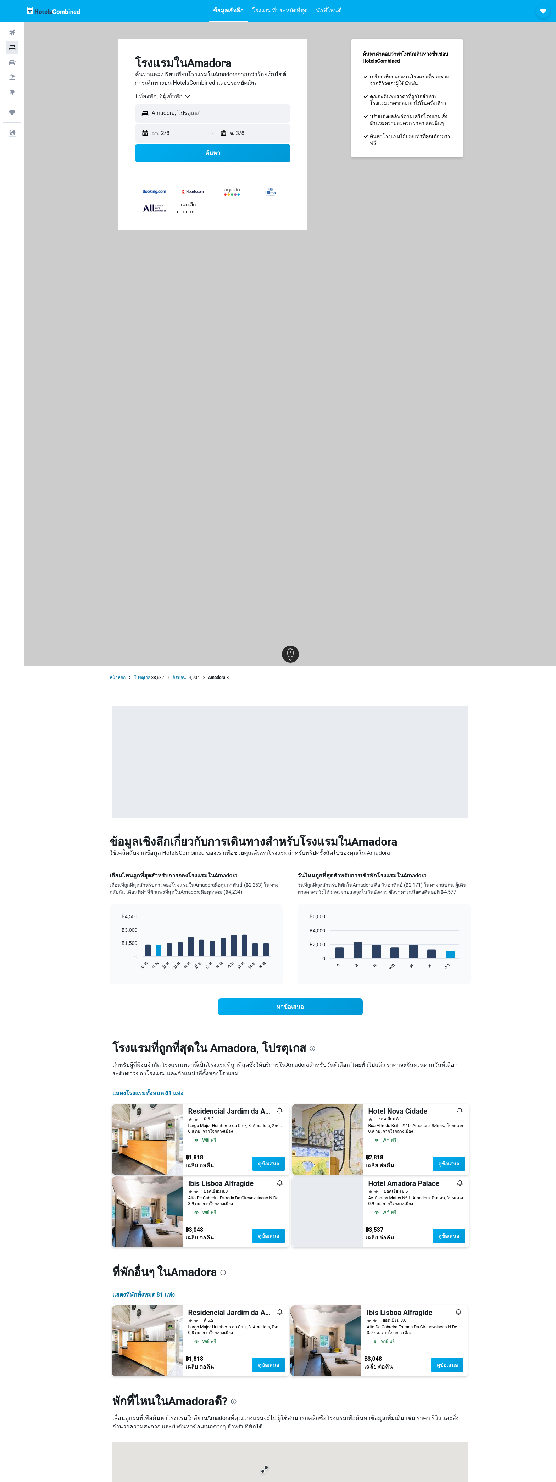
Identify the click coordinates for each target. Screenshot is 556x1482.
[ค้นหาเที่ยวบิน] (12, 33)
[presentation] (312, 1048)
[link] (290, 1006)
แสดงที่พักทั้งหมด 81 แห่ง (143, 1294)
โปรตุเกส (142, 677)
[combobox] (163, 96)
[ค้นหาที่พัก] (12, 47)
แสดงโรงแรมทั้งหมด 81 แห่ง (147, 1093)
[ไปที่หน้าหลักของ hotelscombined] (53, 10)
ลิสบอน (179, 677)
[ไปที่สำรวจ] (12, 92)
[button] (12, 11)
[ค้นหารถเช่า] (12, 62)
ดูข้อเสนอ (268, 1163)
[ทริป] (12, 112)
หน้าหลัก (118, 677)
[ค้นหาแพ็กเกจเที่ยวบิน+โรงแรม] (12, 77)
